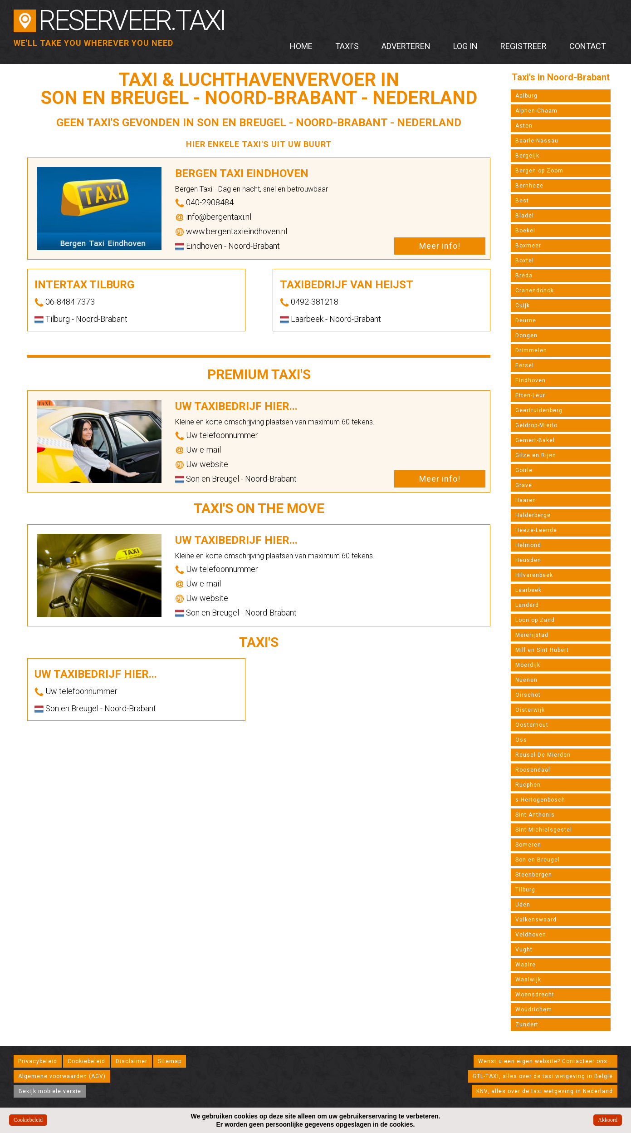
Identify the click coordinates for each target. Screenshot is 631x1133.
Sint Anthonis (535, 815)
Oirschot (528, 695)
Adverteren (406, 46)
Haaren (525, 500)
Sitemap (169, 1061)
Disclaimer (131, 1061)
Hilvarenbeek (534, 575)
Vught (524, 949)
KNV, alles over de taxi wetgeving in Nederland (544, 1091)
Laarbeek (528, 590)
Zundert (526, 1024)
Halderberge (533, 515)
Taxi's (347, 46)
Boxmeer (528, 245)
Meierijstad (531, 635)
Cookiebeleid (86, 1061)
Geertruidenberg (539, 410)
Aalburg (526, 96)
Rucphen (528, 785)
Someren (528, 845)
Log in (465, 46)
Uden (522, 904)
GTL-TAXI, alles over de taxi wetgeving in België (543, 1076)
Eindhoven (530, 380)
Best (522, 200)
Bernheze (529, 185)
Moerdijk (527, 665)
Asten (524, 126)
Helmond (528, 545)
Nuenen (526, 680)
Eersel (524, 365)
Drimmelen (531, 350)
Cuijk (522, 305)
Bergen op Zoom (539, 170)
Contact (587, 46)
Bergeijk (527, 156)
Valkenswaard (536, 919)
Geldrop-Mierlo (536, 425)
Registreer (523, 46)
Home (301, 46)
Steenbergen (533, 875)
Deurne (525, 320)
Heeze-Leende (536, 530)
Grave (523, 485)
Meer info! (439, 246)
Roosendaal (532, 770)
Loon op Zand (535, 620)
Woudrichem (533, 1009)
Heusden (528, 560)
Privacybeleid (37, 1061)
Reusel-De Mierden (543, 755)
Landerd (527, 605)
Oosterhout (531, 725)
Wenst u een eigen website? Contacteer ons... (545, 1061)
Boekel (525, 230)
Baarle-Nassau (536, 141)
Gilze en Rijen (535, 455)
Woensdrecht (534, 994)
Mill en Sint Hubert (542, 650)
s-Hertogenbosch (540, 800)
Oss (521, 740)
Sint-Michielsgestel (543, 830)
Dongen (526, 335)
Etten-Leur (530, 395)
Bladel (524, 215)
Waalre (525, 964)
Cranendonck (534, 290)
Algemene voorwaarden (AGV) (62, 1076)
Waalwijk (528, 979)
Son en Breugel (537, 860)
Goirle (524, 470)
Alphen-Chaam (536, 111)
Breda (524, 275)
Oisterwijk (530, 710)
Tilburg (525, 890)
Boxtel (524, 260)
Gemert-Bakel (535, 440)
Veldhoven (530, 934)
